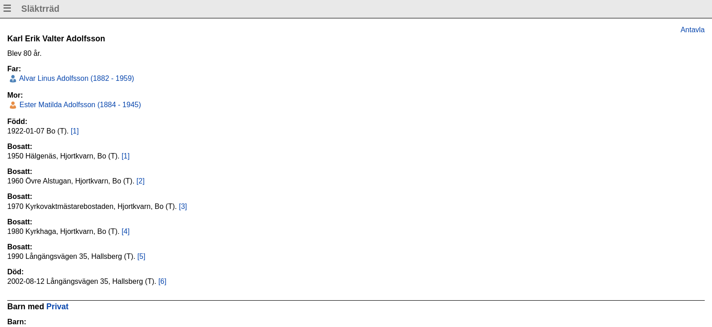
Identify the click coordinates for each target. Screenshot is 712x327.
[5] (141, 256)
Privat (57, 306)
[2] (141, 181)
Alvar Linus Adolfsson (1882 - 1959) (75, 78)
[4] (126, 231)
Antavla (693, 30)
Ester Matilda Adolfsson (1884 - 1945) (79, 105)
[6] (162, 281)
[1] (75, 131)
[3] (183, 206)
